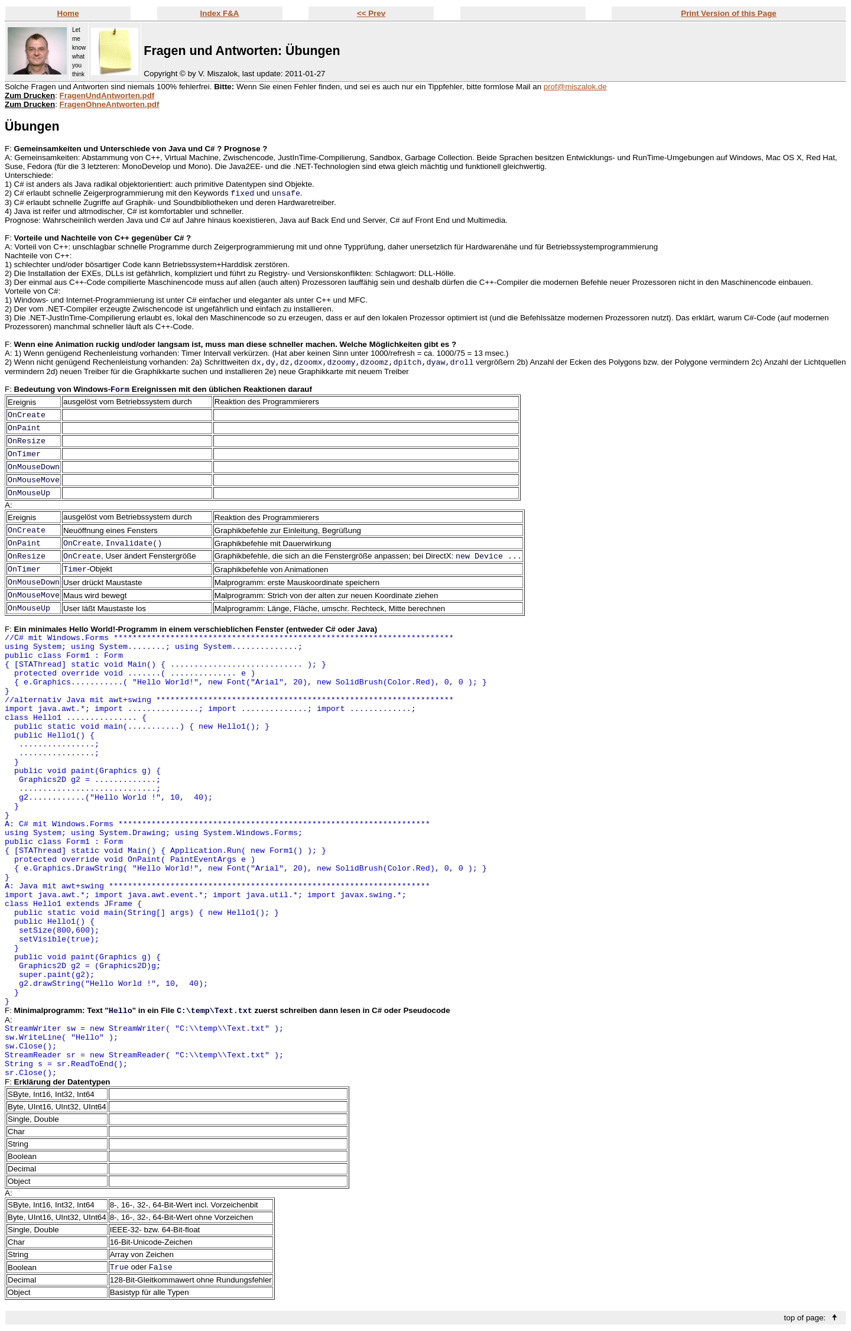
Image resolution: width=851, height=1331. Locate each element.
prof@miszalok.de (575, 86)
